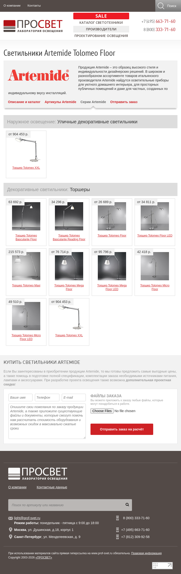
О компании (12, 5)
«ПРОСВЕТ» (43, 557)
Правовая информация (146, 553)
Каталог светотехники (101, 22)
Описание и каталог (24, 102)
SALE (101, 16)
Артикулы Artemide (60, 102)
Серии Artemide (93, 102)
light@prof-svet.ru (27, 518)
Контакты (34, 5)
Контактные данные (52, 487)
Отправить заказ (124, 102)
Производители (101, 29)
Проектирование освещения (101, 35)
